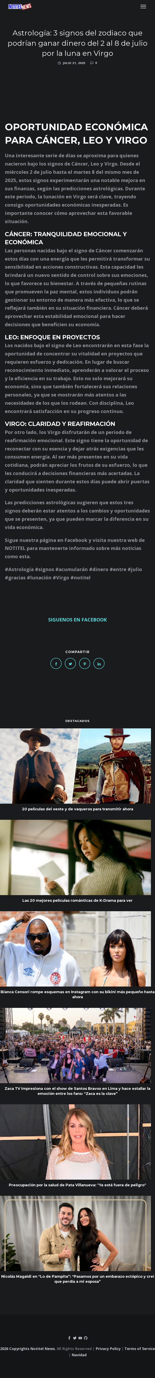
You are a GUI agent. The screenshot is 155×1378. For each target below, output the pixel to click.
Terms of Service (140, 1348)
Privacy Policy (108, 1348)
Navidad (79, 1354)
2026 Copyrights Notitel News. (28, 1348)
